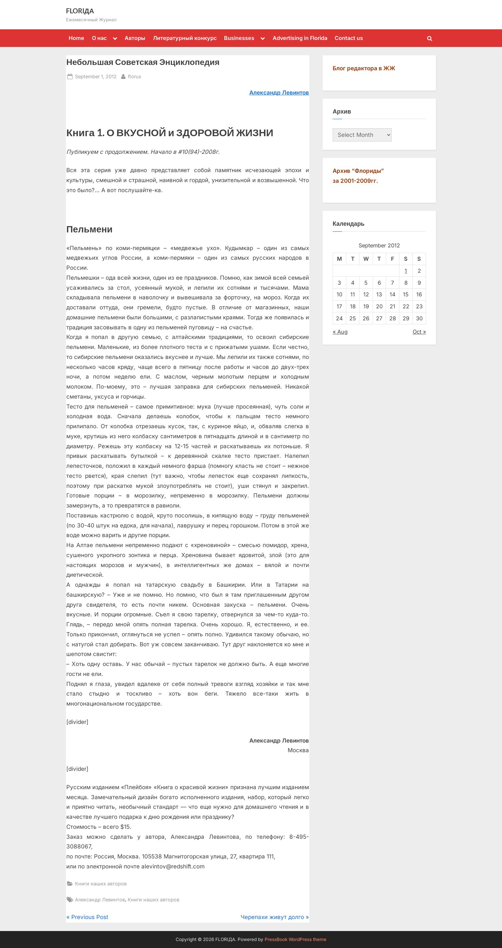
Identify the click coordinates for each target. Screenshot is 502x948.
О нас (99, 38)
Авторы (135, 38)
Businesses (239, 38)
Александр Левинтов (100, 899)
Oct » (419, 331)
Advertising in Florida (300, 38)
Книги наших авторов (101, 883)
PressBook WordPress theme (295, 939)
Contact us (349, 38)
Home (76, 38)
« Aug (340, 331)
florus (134, 75)
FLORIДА (80, 11)
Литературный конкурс (185, 38)
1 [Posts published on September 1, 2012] (406, 270)
